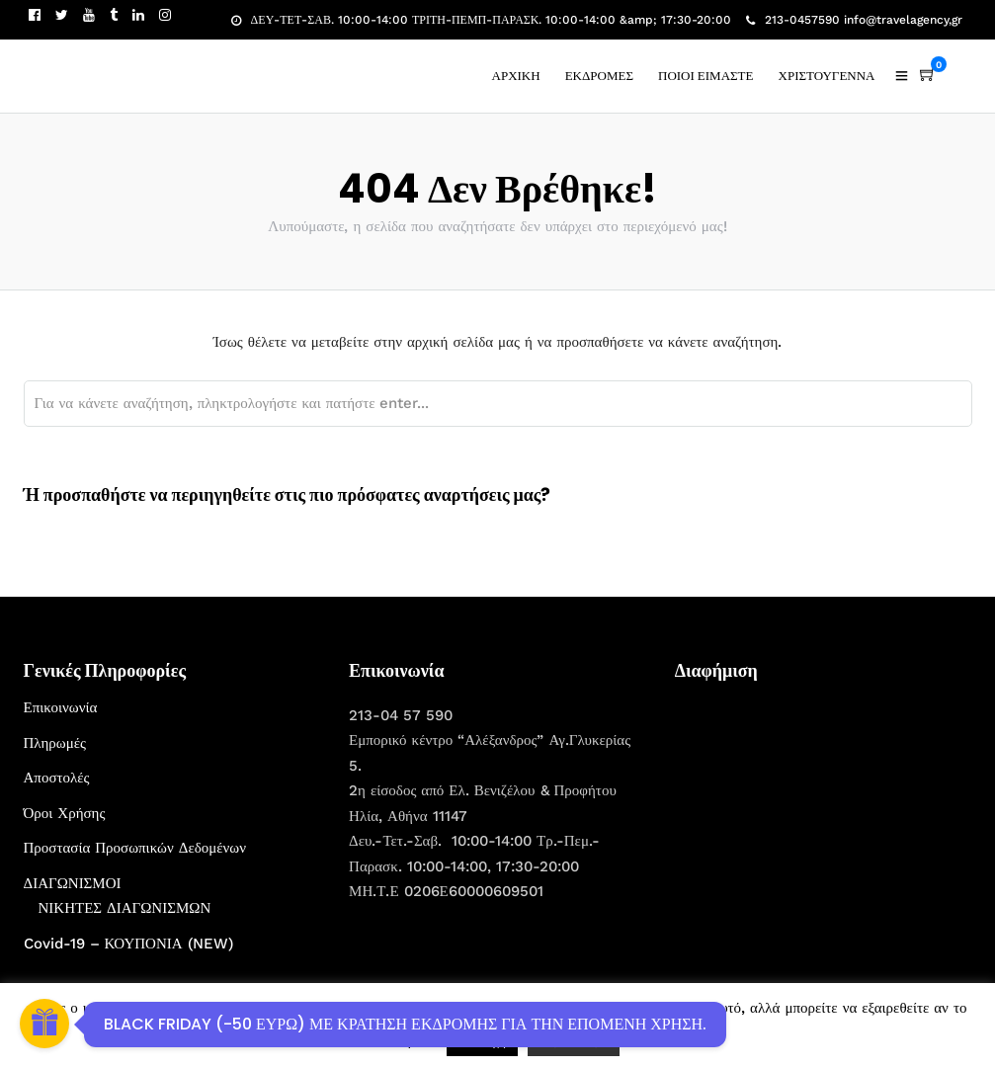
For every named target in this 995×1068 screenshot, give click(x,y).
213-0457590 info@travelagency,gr (854, 20)
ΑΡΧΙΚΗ (516, 75)
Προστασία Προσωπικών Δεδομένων (135, 848)
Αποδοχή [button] (482, 1040)
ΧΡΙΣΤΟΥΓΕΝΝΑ (827, 75)
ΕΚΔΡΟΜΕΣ (599, 75)
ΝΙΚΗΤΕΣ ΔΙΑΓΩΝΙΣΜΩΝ (125, 908)
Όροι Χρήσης (65, 813)
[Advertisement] (823, 819)
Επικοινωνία (61, 707)
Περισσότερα (573, 1040)
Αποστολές (57, 777)
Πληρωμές (55, 743)
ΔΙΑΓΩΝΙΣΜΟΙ (73, 883)
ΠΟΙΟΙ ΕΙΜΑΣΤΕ (706, 75)
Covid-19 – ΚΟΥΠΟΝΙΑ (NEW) (128, 943)
